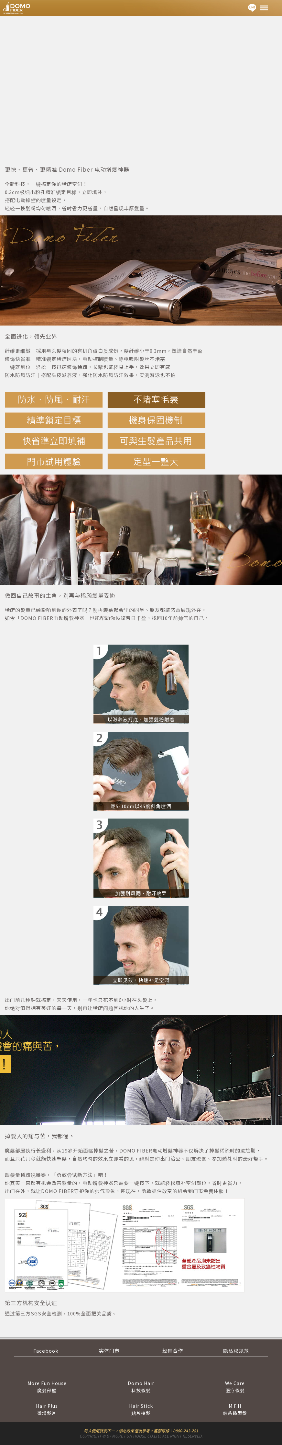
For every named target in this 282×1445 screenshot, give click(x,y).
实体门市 (109, 1350)
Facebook (46, 1350)
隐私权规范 (236, 1350)
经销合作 (172, 1350)
